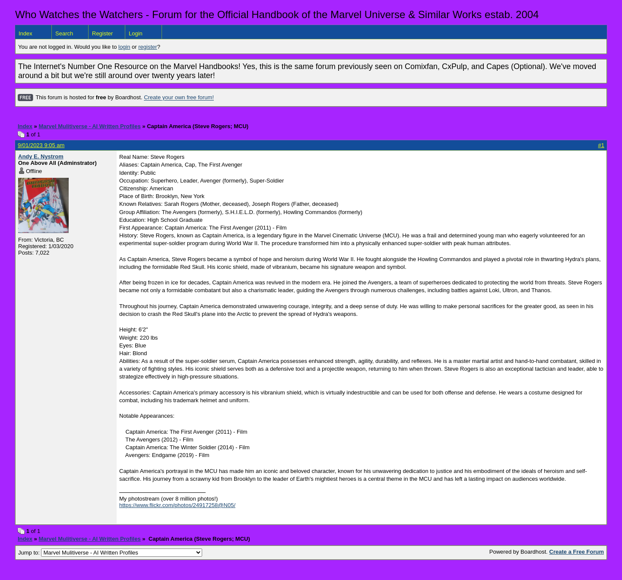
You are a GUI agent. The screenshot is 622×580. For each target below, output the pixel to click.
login (124, 47)
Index (25, 33)
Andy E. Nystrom (40, 156)
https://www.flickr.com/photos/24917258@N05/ (177, 505)
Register (102, 33)
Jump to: (110, 552)
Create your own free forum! (179, 98)
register (147, 47)
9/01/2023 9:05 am (41, 145)
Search (64, 33)
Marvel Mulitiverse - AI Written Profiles (89, 126)
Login (136, 33)
